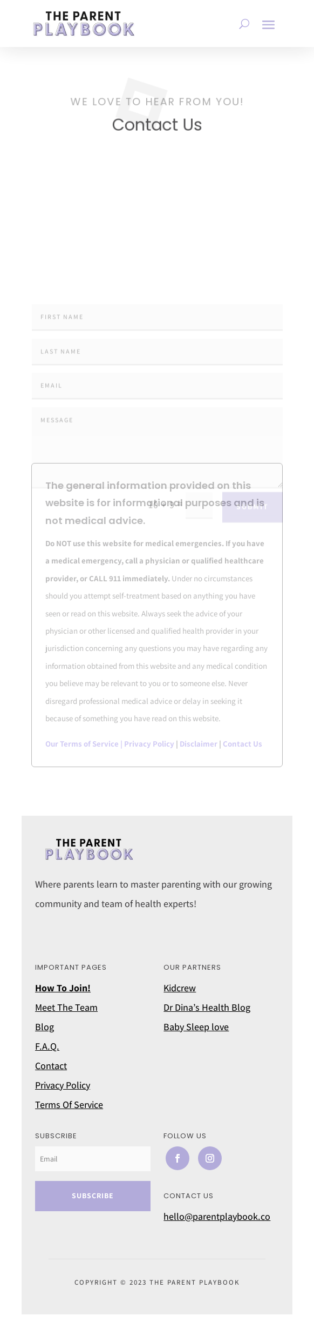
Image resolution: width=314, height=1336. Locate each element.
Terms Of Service (69, 1104)
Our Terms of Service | (84, 744)
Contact (51, 1065)
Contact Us (242, 744)
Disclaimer (198, 744)
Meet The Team (66, 1007)
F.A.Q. (47, 1046)
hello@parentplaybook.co (216, 1216)
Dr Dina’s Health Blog (206, 1007)
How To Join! (63, 988)
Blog (44, 1027)
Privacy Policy (149, 744)
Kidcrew (179, 988)
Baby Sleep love (196, 1027)
